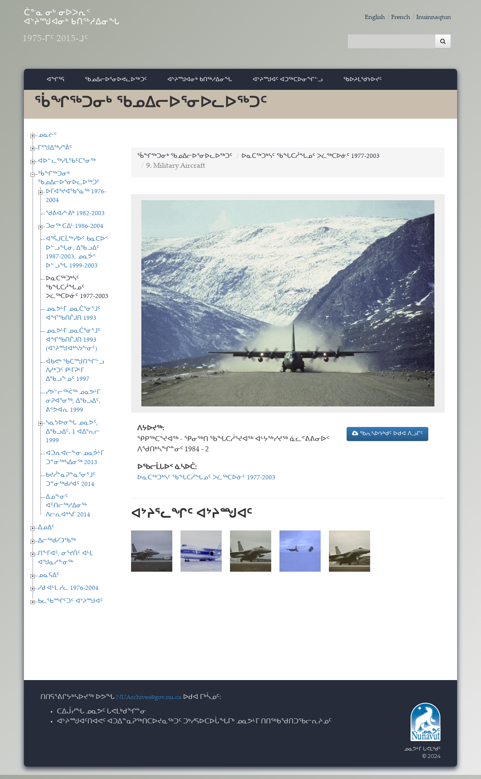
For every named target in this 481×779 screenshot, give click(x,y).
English (366, 17)
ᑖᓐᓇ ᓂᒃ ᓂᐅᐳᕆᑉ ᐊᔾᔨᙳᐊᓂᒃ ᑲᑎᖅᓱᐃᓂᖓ (104, 33)
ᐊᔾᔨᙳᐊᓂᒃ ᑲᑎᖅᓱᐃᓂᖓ (199, 83)
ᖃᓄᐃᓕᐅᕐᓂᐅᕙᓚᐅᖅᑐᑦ (116, 83)
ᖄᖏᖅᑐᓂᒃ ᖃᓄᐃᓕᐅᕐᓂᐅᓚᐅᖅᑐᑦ (189, 160)
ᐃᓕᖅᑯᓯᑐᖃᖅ (57, 545)
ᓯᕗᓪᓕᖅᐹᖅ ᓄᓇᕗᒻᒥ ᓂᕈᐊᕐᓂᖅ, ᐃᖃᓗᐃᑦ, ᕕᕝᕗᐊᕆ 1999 (73, 406)
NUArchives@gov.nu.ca (153, 702)
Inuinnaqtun (431, 17)
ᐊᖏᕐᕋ (55, 83)
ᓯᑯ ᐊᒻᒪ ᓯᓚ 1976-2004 (68, 593)
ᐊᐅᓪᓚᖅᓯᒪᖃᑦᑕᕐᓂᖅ (67, 165)
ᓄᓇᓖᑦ (47, 139)
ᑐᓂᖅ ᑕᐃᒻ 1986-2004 (74, 231)
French (394, 17)
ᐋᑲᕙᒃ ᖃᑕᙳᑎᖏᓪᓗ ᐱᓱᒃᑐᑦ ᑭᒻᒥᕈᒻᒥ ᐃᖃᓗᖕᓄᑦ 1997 (75, 375)
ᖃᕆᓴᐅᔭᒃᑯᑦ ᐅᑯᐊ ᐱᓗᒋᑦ (387, 438)
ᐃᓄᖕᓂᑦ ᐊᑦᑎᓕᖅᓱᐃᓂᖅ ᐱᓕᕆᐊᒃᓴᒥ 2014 (68, 511)
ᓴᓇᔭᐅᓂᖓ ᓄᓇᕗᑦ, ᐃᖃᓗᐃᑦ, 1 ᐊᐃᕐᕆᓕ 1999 (73, 436)
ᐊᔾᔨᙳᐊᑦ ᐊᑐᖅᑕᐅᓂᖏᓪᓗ (288, 83)
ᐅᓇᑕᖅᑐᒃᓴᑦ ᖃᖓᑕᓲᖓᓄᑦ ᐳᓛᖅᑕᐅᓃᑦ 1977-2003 (77, 292)
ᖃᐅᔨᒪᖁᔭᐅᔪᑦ (362, 83)
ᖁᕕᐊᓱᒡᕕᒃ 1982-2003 (75, 218)
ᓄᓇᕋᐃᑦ (48, 580)
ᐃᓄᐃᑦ (46, 532)
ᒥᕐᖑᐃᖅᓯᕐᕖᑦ (55, 153)
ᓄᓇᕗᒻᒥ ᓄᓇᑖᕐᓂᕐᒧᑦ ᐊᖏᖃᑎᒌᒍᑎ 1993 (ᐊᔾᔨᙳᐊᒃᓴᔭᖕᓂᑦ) (73, 345)
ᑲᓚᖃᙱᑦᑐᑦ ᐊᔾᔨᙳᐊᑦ (70, 606)
